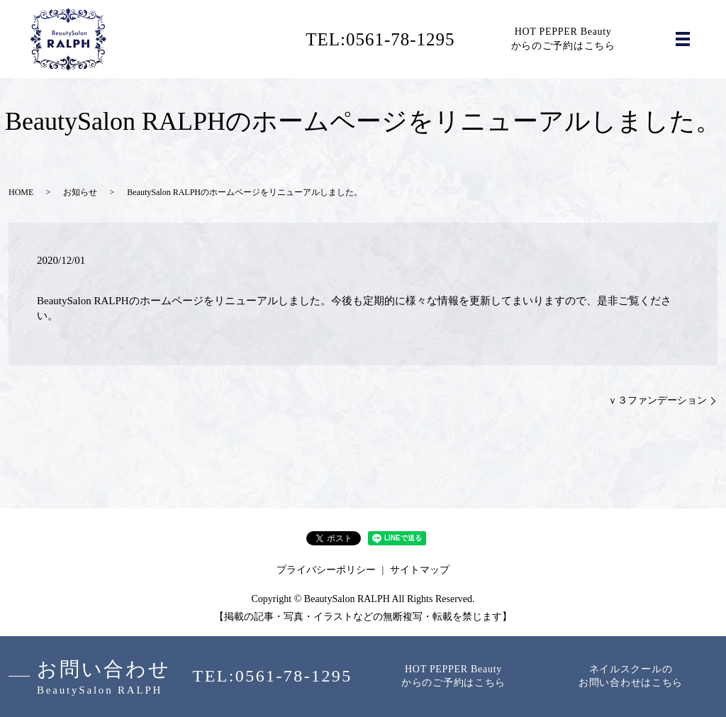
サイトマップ (419, 570)
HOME (21, 192)
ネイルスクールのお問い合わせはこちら (631, 676)
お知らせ (80, 192)
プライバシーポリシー (326, 570)
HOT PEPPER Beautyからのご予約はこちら (563, 38)
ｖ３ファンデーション (657, 400)
